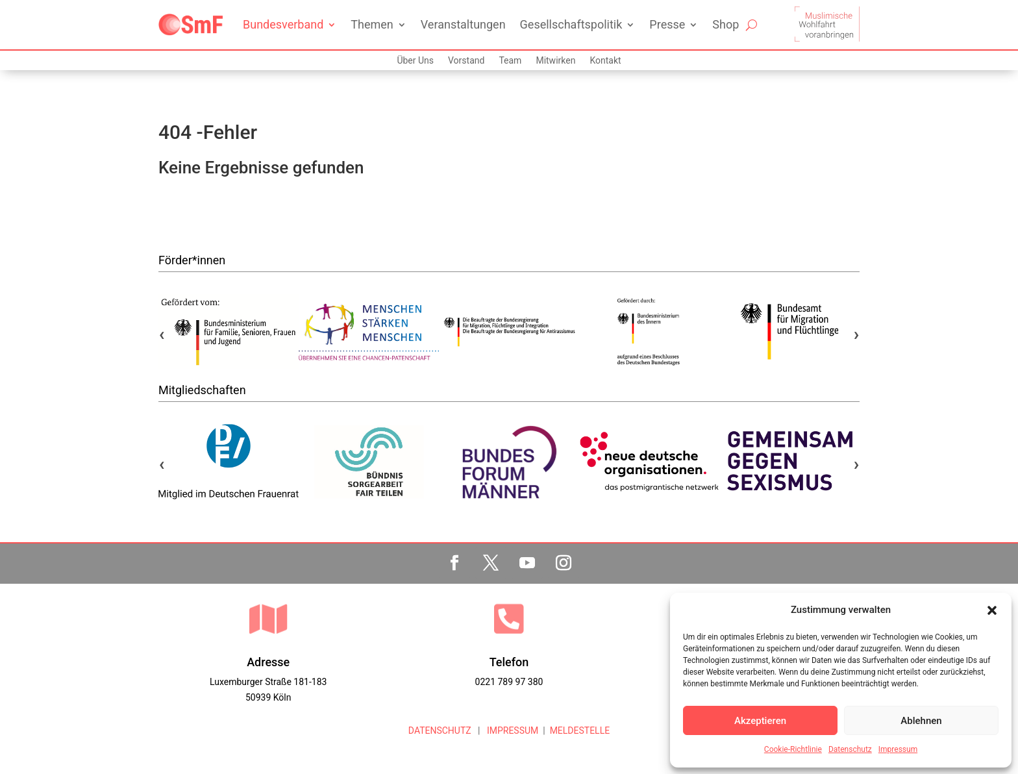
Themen (372, 24)
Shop (725, 24)
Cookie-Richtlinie (793, 749)
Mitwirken (555, 61)
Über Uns (415, 61)
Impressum (897, 749)
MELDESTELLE (580, 730)
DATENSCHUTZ (439, 730)
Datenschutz (850, 749)
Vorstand (466, 61)
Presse (667, 24)
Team (510, 61)
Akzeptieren (760, 721)
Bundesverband (283, 24)
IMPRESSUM (511, 730)
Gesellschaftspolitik (571, 24)
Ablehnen (920, 721)
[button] (992, 610)
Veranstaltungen (463, 24)
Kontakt (605, 61)
